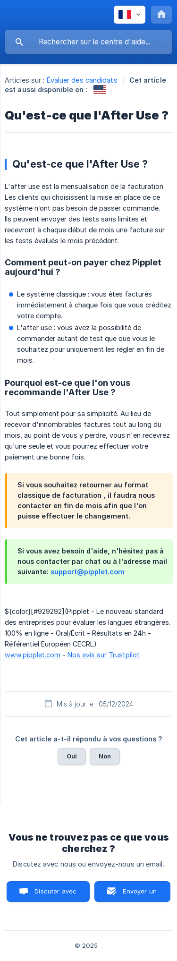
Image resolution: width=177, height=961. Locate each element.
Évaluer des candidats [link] (82, 80)
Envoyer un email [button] (140, 894)
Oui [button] (72, 756)
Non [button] (105, 756)
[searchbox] (88, 42)
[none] (129, 15)
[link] (99, 89)
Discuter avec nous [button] (55, 894)
